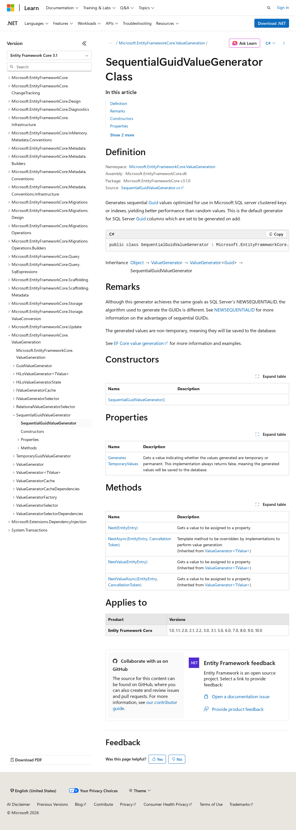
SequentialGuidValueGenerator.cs (150, 187)
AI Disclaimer (18, 804)
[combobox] (49, 55)
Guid (153, 202)
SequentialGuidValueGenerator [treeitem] (48, 423)
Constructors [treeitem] (32, 431)
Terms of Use (211, 804)
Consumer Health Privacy (166, 804)
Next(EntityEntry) (123, 527)
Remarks (117, 111)
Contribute (103, 804)
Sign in (283, 7)
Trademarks (240, 804)
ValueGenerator (166, 262)
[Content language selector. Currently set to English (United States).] (33, 790)
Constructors (121, 118)
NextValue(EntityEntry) (127, 561)
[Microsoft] (10, 8)
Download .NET (272, 23)
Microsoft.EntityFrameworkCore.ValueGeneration (162, 43)
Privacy (126, 804)
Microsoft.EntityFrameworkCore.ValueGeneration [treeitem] (44, 354)
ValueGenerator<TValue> (227, 550)
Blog (79, 804)
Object (137, 262)
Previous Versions (52, 804)
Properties (119, 126)
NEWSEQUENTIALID (234, 310)
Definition (118, 103)
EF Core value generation (139, 343)
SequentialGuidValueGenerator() (136, 399)
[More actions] (284, 43)
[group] (197, 245)
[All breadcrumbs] (111, 43)
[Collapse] (84, 43)
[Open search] (269, 8)
